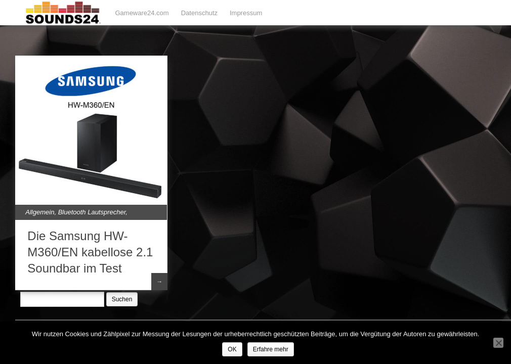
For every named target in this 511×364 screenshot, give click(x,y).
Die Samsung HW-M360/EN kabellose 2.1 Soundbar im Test (90, 252)
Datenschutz (199, 13)
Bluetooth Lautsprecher (92, 212)
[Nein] (498, 343)
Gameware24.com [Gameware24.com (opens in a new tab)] (141, 13)
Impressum (246, 13)
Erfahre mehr (270, 349)
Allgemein (39, 212)
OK (232, 349)
